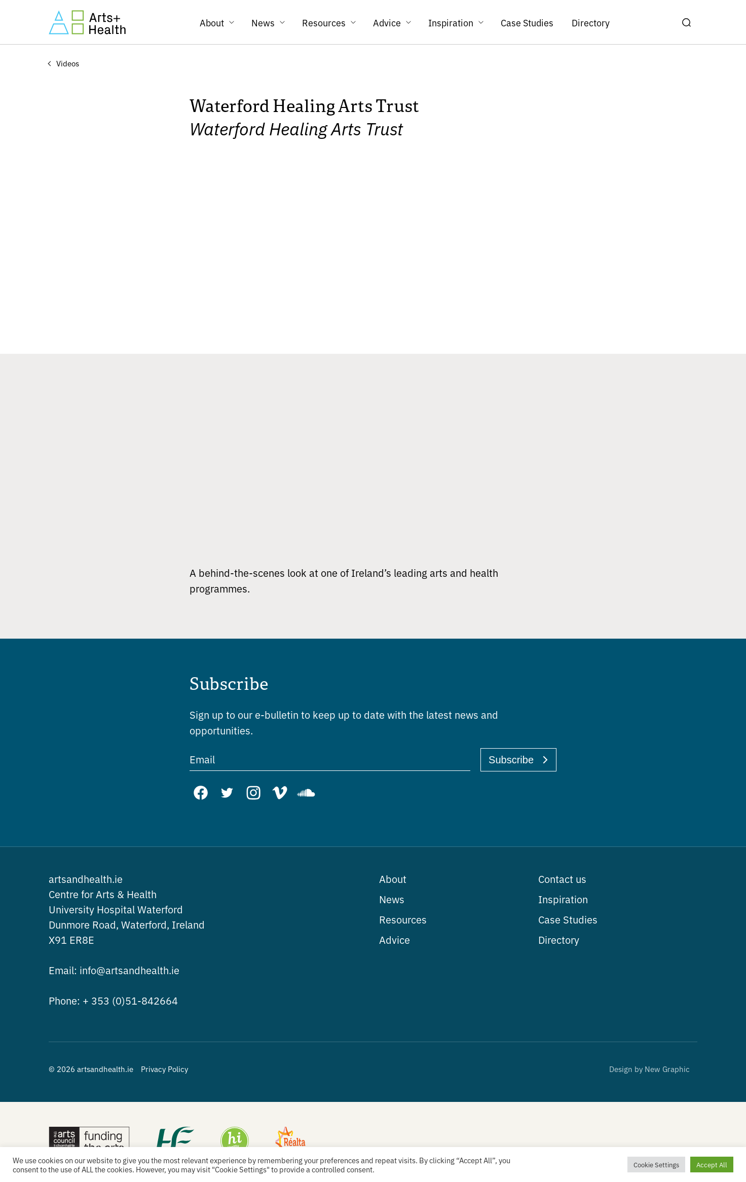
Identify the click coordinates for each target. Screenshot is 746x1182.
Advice (394, 939)
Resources (403, 919)
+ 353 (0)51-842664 (113, 1000)
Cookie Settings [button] (656, 1164)
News (391, 899)
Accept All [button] (711, 1164)
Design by (649, 1068)
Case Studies (568, 919)
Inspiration (563, 899)
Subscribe (511, 759)
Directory (558, 939)
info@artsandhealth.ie (114, 970)
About (392, 878)
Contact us (562, 878)
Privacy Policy (164, 1068)
